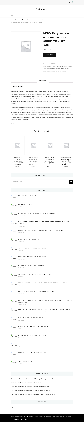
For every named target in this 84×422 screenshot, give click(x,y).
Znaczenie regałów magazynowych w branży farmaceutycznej (30, 390)
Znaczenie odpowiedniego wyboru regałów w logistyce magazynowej (33, 394)
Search (71, 182)
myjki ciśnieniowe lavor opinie (55, 69)
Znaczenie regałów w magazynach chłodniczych (26, 383)
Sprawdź (49, 55)
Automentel (42, 9)
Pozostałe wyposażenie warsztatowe (60, 66)
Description (42, 80)
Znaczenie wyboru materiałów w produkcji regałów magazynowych (32, 379)
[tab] (43, 80)
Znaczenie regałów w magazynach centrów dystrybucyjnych (30, 387)
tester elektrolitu (60, 71)
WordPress (23, 419)
